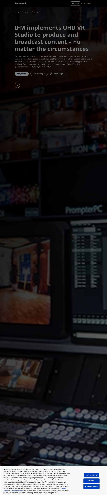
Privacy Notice (16, 491)
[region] (53, 480)
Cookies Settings (91, 475)
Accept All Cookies (91, 486)
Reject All (91, 481)
